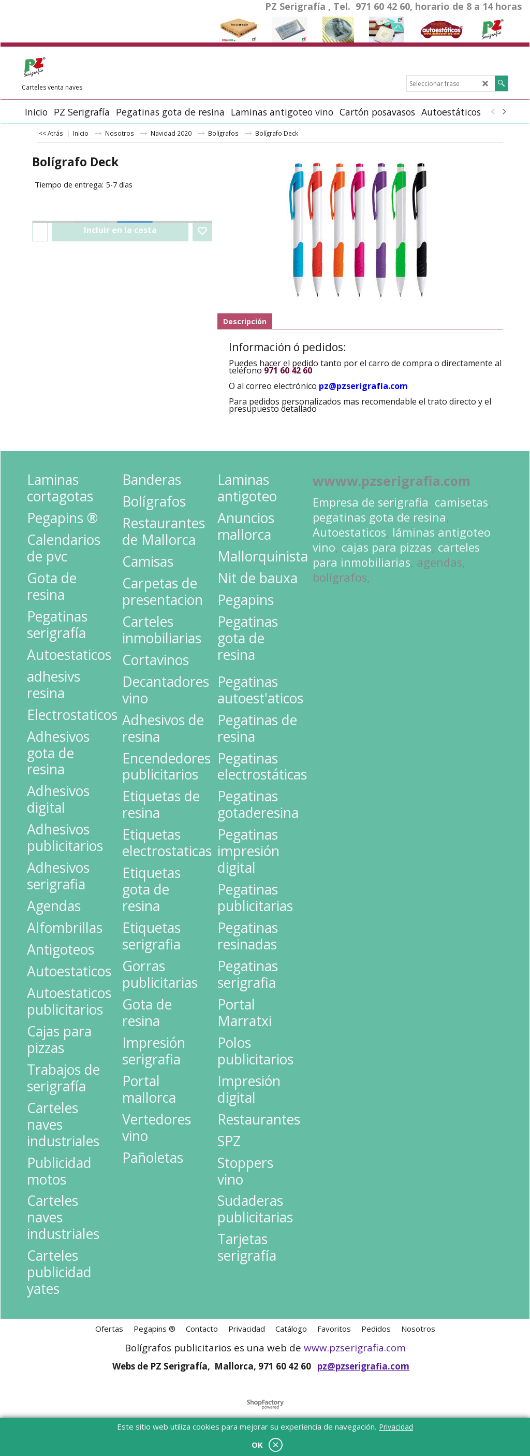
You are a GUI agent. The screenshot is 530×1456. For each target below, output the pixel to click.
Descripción (245, 321)
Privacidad (396, 1427)
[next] (503, 112)
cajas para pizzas (387, 547)
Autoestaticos (349, 532)
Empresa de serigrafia (371, 502)
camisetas (461, 502)
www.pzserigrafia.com (355, 1347)
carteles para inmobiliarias (396, 555)
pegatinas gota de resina (379, 517)
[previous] (493, 112)
